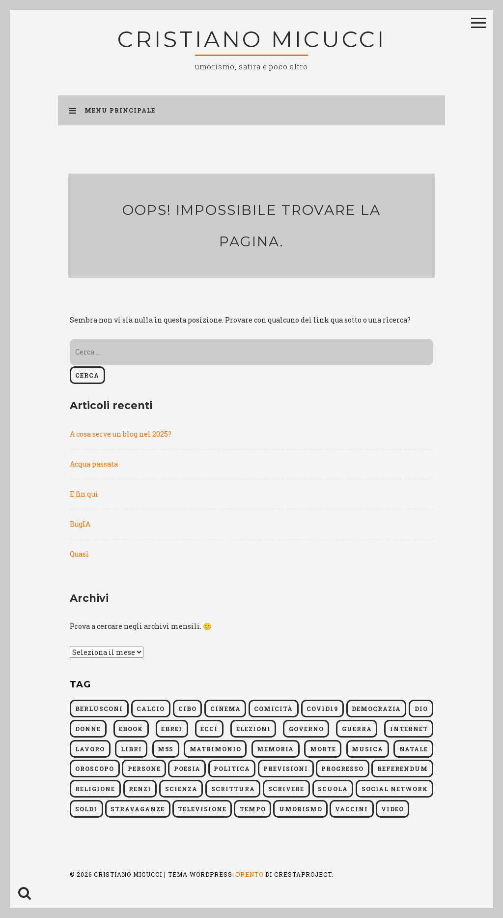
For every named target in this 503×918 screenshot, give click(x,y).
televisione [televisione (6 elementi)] (202, 809)
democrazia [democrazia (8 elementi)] (376, 708)
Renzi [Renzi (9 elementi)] (140, 789)
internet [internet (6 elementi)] (409, 729)
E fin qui (84, 494)
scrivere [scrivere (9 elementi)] (286, 789)
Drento (249, 874)
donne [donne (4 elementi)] (88, 729)
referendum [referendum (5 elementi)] (402, 768)
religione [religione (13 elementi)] (95, 789)
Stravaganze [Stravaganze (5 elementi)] (138, 809)
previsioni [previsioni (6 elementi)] (285, 768)
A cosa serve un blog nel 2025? (120, 434)
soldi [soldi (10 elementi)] (86, 809)
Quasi (79, 554)
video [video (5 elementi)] (392, 809)
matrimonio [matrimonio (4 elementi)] (215, 749)
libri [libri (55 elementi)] (131, 749)
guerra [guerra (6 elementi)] (357, 729)
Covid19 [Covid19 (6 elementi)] (322, 708)
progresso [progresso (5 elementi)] (342, 768)
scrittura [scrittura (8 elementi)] (233, 789)
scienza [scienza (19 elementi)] (181, 789)
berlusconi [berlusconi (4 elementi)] (99, 708)
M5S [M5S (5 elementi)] (165, 749)
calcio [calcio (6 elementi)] (151, 708)
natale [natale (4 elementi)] (413, 749)
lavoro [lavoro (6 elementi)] (90, 749)
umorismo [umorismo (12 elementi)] (300, 809)
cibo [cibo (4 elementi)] (187, 708)
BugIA (80, 524)
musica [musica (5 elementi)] (367, 749)
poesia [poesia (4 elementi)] (187, 768)
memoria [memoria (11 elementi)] (275, 749)
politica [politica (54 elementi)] (232, 768)
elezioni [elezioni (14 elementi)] (253, 729)
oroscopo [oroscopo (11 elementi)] (94, 768)
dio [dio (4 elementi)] (421, 708)
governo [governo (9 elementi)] (306, 729)
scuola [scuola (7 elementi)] (333, 789)
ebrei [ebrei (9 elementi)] (171, 729)
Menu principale (112, 110)
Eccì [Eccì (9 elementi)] (209, 729)
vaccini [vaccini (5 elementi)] (351, 809)
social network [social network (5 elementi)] (395, 789)
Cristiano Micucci (251, 39)
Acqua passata (94, 464)
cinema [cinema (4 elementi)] (225, 708)
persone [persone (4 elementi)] (144, 768)
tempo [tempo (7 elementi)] (253, 809)
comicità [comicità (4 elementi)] (273, 708)
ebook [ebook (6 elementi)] (131, 729)
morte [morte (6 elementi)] (323, 749)
